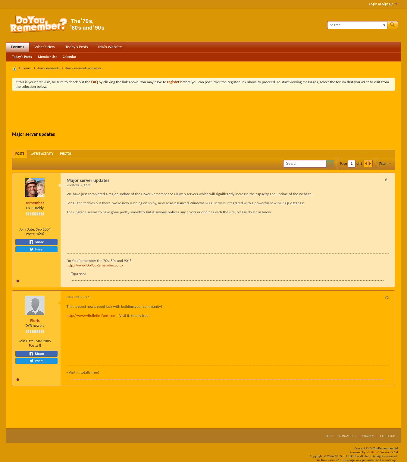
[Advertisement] (203, 112)
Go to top (387, 436)
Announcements (48, 68)
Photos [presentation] (66, 154)
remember (35, 203)
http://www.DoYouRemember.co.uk (95, 265)
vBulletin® (373, 452)
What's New (44, 46)
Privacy (368, 436)
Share (36, 242)
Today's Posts (76, 46)
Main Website (110, 46)
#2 (387, 297)
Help (329, 436)
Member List (47, 57)
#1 (387, 180)
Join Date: (27, 229)
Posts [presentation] (19, 154)
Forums (17, 46)
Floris (34, 320)
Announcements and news (83, 68)
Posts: (30, 233)
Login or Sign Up (383, 4)
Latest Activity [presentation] (42, 154)
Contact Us (347, 436)
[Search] (357, 25)
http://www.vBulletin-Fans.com (91, 315)
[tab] (19, 154)
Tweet (36, 249)
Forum (27, 68)
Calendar (69, 57)
